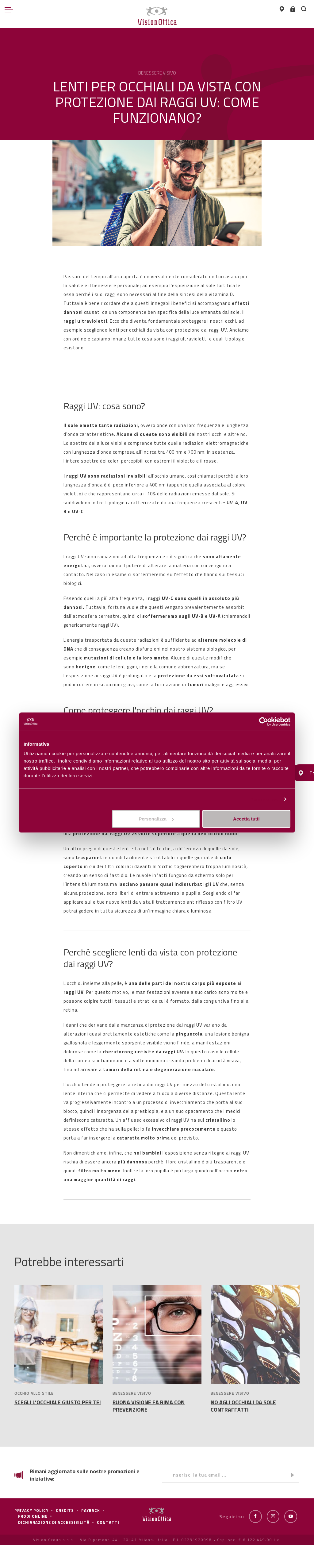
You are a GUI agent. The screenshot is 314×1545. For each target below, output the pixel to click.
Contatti (108, 1522)
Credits (65, 1510)
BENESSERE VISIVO (132, 1393)
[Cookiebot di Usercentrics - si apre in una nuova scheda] (263, 721)
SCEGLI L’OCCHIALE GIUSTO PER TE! (57, 1402)
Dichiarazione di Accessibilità (54, 1522)
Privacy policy (31, 1510)
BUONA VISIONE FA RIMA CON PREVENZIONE (149, 1406)
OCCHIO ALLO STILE (34, 1393)
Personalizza (264, 799)
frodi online (33, 1516)
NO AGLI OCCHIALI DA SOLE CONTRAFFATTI (243, 1406)
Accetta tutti (246, 818)
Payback (90, 1510)
